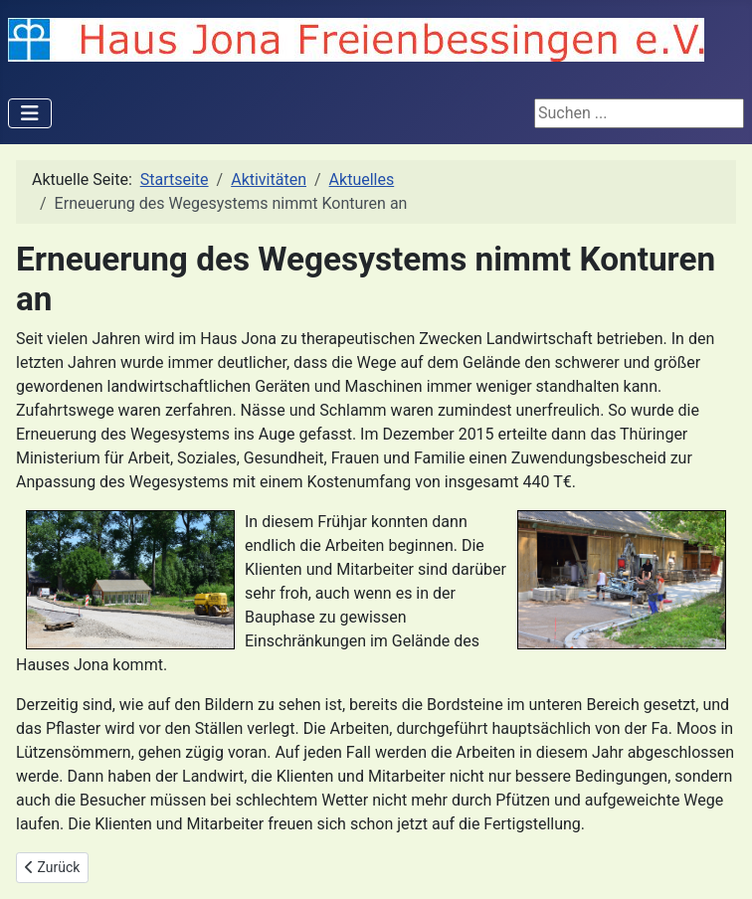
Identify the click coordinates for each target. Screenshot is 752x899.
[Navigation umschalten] (30, 113)
